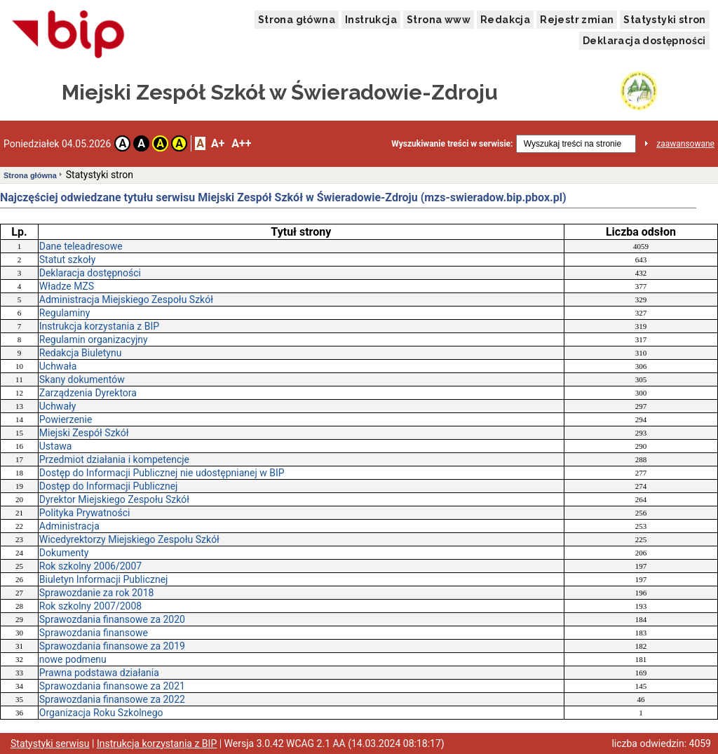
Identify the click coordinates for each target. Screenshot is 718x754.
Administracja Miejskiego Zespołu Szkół (126, 299)
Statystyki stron (664, 19)
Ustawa (55, 446)
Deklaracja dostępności (644, 40)
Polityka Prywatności (84, 512)
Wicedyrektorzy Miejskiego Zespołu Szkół (129, 539)
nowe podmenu (73, 659)
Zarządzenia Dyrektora (88, 392)
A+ (217, 143)
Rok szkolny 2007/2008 (90, 606)
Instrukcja (371, 19)
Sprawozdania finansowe (93, 632)
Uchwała (58, 366)
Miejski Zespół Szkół (84, 432)
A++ (241, 143)
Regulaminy (64, 312)
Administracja (69, 526)
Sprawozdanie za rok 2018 (96, 592)
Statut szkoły (67, 259)
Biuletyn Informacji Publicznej (103, 579)
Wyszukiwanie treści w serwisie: (452, 144)
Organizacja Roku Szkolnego (101, 712)
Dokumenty (64, 552)
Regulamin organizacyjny (93, 339)
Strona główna (296, 19)
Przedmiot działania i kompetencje (114, 459)
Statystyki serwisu (50, 743)
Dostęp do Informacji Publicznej (108, 486)
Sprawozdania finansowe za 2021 (112, 686)
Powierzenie (66, 419)
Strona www (438, 19)
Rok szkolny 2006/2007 (90, 566)
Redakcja (505, 19)
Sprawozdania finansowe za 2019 (112, 646)
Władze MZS (66, 286)
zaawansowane (685, 144)
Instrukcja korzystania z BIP (99, 326)
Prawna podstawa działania (99, 672)
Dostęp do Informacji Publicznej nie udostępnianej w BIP (162, 472)
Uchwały (57, 406)
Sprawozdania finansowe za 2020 (112, 619)
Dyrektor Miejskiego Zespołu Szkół (114, 499)
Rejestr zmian (577, 19)
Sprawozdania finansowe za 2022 (112, 699)
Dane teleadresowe (81, 246)
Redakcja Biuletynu (80, 352)
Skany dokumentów (82, 379)
